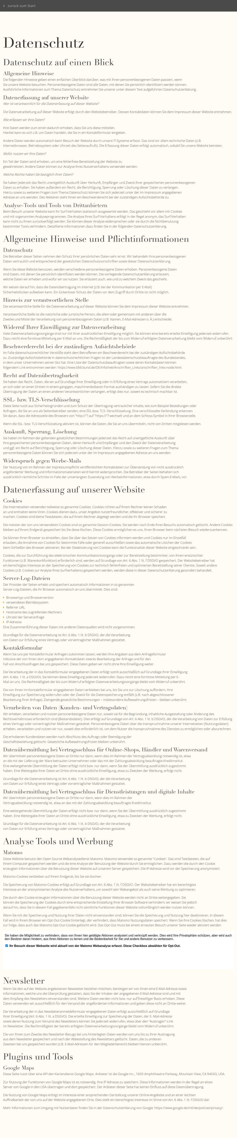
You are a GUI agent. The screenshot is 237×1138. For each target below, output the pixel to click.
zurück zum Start (19, 5)
